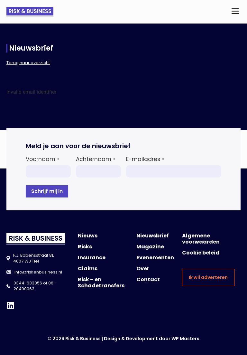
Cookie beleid (200, 252)
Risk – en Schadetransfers (101, 282)
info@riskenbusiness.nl (38, 272)
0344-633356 (28, 283)
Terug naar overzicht (28, 63)
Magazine (150, 246)
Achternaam (95, 159)
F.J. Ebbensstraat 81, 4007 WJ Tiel (33, 258)
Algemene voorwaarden (201, 238)
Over (142, 268)
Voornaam (42, 159)
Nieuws (87, 235)
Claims (87, 268)
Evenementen (155, 257)
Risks (85, 246)
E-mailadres (145, 159)
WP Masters (185, 338)
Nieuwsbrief (152, 235)
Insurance (91, 257)
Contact (148, 279)
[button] (235, 11)
